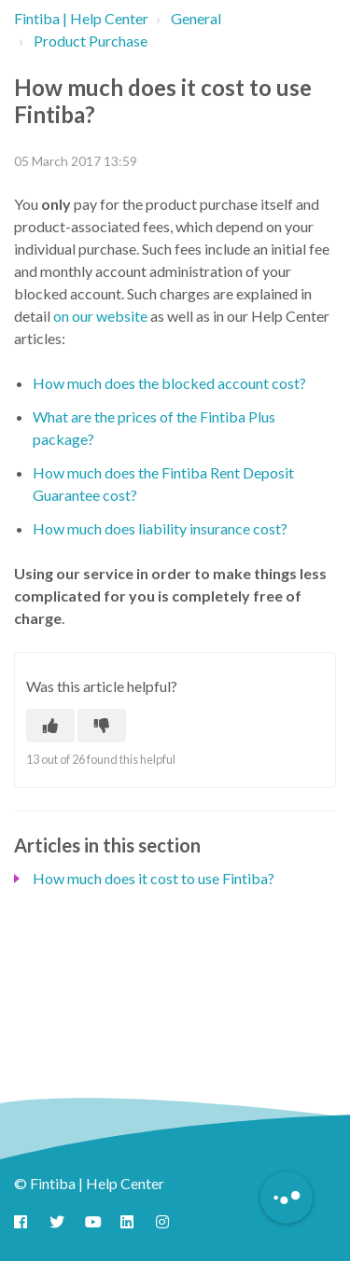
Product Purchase (90, 40)
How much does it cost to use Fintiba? (153, 878)
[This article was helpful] (50, 725)
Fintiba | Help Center (81, 18)
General (196, 18)
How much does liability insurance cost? (160, 528)
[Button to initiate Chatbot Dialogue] (286, 1197)
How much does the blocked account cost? (169, 383)
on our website (100, 316)
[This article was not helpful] (101, 725)
